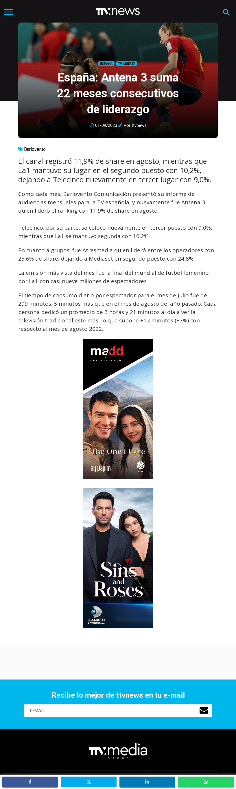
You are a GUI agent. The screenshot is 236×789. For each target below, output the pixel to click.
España (106, 64)
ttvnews (139, 125)
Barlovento (35, 149)
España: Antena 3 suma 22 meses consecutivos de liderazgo (118, 93)
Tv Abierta (126, 64)
